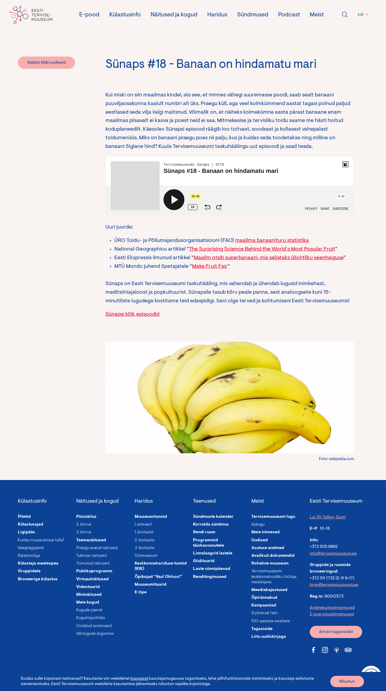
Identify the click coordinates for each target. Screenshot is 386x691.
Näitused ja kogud (174, 15)
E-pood (89, 15)
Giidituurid (203, 561)
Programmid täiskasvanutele (208, 543)
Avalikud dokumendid (273, 556)
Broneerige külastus (37, 579)
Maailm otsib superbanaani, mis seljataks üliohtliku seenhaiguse (268, 258)
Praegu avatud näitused (97, 548)
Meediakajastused (269, 590)
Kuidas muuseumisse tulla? (41, 540)
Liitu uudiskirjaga (268, 637)
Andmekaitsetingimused (332, 608)
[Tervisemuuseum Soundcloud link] (336, 650)
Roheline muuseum (270, 564)
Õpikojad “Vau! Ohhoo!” (158, 577)
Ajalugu (257, 525)
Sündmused (252, 15)
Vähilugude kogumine (95, 634)
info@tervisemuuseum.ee (333, 554)
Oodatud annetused (94, 626)
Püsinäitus (86, 517)
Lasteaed (143, 525)
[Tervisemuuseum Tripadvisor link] (348, 650)
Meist (317, 15)
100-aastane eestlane (270, 621)
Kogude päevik (89, 610)
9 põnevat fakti (264, 613)
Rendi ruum (204, 532)
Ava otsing (345, 15)
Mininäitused (89, 595)
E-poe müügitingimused (332, 614)
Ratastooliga (29, 556)
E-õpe (141, 592)
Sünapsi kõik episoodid (132, 314)
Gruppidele (29, 571)
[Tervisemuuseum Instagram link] (325, 650)
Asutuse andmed (267, 548)
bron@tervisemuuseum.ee (334, 585)
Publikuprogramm (94, 571)
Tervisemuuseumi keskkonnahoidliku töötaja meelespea (273, 576)
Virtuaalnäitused (92, 579)
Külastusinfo (125, 15)
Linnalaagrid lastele (212, 553)
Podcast (289, 15)
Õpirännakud (264, 598)
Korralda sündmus (211, 525)
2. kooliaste (145, 540)
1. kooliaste (144, 532)
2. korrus (83, 525)
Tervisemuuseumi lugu (273, 517)
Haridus (217, 15)
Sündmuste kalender (213, 517)
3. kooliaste (145, 548)
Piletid (24, 517)
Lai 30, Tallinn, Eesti (327, 517)
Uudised (259, 540)
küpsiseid (139, 679)
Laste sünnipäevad (211, 569)
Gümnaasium (146, 556)
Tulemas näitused (91, 556)
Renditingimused (209, 577)
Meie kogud (87, 603)
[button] (362, 15)
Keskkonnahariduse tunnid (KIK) (161, 566)
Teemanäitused (91, 540)
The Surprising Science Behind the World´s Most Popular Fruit (262, 249)
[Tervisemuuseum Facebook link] (313, 650)
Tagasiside (262, 629)
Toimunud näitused (92, 564)
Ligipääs (26, 532)
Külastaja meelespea (38, 564)
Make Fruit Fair (210, 266)
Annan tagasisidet (336, 632)
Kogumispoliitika (90, 618)
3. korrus (83, 532)
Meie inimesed (265, 532)
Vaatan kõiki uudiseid (46, 63)
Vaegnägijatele (31, 548)
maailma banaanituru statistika (272, 240)
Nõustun (347, 682)
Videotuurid (88, 587)
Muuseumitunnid (151, 517)
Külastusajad (30, 525)
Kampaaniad (263, 606)
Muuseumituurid (150, 585)
